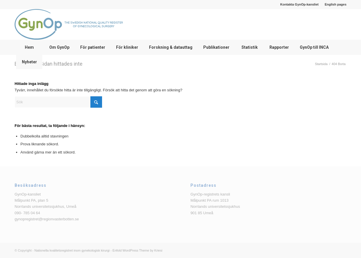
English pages (335, 4)
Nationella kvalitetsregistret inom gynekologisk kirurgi (72, 250)
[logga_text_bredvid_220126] (69, 24)
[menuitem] (299, 4)
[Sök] (58, 102)
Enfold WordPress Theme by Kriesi (137, 250)
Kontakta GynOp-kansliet (299, 4)
